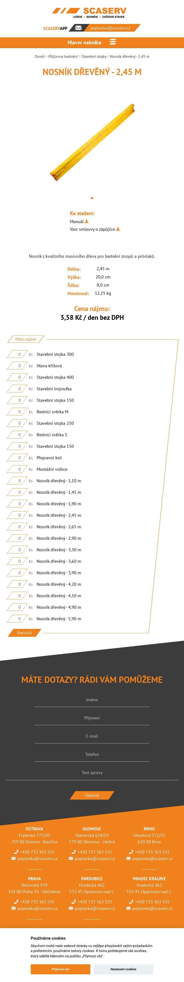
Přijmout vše (60, 969)
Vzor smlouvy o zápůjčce (92, 229)
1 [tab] (92, 198)
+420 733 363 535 (37, 852)
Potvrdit (24, 633)
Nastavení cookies (123, 969)
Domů (40, 56)
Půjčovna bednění (63, 56)
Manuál (77, 221)
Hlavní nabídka (84, 42)
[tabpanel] (92, 142)
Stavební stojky (93, 56)
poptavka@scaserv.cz (37, 858)
